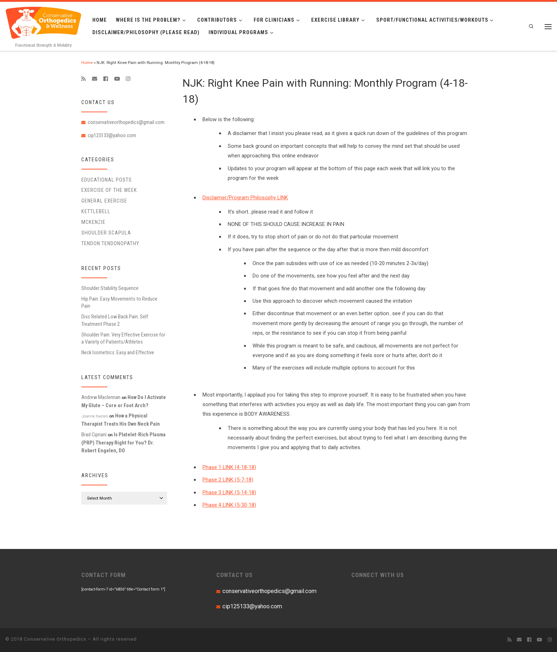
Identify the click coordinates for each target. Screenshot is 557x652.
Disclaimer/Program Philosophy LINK (245, 197)
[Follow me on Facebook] (105, 78)
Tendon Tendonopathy (110, 243)
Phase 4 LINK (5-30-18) (229, 505)
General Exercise (104, 201)
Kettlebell (95, 211)
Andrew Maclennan (100, 397)
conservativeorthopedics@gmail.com (126, 122)
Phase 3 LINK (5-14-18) (229, 492)
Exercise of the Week (109, 190)
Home (87, 62)
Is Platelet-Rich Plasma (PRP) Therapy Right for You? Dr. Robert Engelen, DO (123, 442)
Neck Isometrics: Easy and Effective (117, 352)
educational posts (106, 180)
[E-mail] (94, 78)
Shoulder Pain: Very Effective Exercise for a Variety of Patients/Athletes (123, 338)
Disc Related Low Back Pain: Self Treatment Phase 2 (114, 320)
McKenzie (93, 222)
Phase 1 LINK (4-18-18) (229, 467)
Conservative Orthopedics (55, 639)
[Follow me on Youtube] (117, 78)
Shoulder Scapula (106, 233)
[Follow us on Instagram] (128, 78)
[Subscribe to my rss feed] (83, 78)
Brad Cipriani (94, 434)
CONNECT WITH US (377, 574)
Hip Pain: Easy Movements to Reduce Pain (119, 302)
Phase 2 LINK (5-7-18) (227, 479)
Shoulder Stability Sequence (110, 288)
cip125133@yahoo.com (112, 135)
